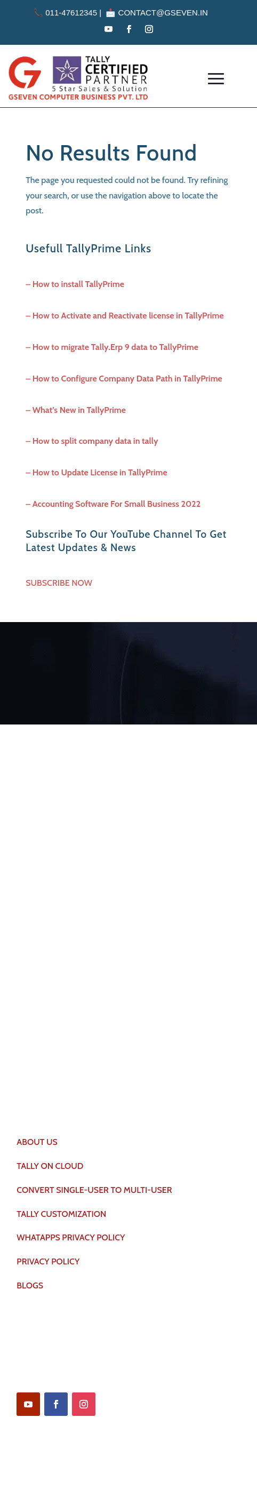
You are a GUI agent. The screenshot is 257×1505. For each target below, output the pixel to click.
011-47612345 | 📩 (75, 12)
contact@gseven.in (163, 12)
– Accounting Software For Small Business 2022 (113, 504)
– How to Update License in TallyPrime (96, 472)
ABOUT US (37, 1142)
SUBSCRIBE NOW (59, 583)
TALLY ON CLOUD (50, 1166)
